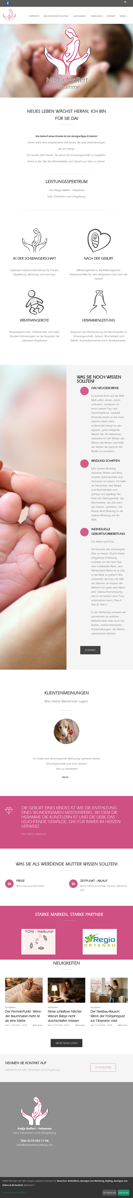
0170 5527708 (103, 1067)
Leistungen (79, 16)
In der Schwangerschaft (34, 259)
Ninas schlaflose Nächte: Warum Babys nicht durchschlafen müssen (65, 1016)
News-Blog (96, 16)
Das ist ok (123, 1192)
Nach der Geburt (98, 259)
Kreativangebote (34, 320)
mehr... (124, 16)
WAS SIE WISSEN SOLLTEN (56, 16)
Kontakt (111, 16)
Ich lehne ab (109, 1192)
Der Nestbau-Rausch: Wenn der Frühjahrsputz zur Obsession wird (107, 1016)
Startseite (33, 16)
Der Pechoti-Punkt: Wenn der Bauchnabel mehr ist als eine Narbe (23, 1016)
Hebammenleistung (98, 320)
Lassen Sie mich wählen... (15, 1192)
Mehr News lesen (66, 1043)
